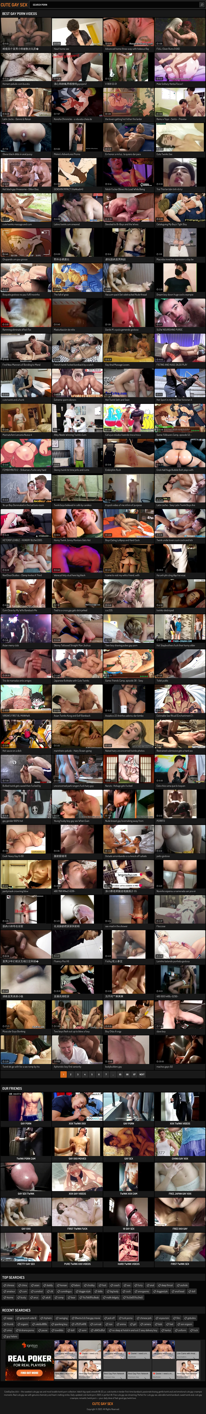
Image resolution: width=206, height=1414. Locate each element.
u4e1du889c (41, 1324)
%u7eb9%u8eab (91, 1297)
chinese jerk (145, 1318)
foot (104, 1285)
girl (134, 1324)
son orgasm (186, 1324)
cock (128, 1291)
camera (147, 1324)
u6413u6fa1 (99, 1330)
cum (24, 1291)
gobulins (191, 1318)
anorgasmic (143, 1291)
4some (10, 1297)
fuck (195, 1330)
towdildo (59, 1330)
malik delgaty (112, 1297)
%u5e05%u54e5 (134, 1297)
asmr (84, 1330)
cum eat (97, 1324)
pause (44, 1330)
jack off (111, 1318)
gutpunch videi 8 (28, 1318)
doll (193, 1291)
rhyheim (48, 1318)
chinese (10, 1285)
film (178, 1318)
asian (36, 1285)
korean (63, 1285)
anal (152, 1285)
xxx (128, 1285)
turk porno (127, 1318)
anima (123, 1324)
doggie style (84, 1291)
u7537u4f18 (80, 1324)
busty (23, 1297)
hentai (168, 1330)
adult (48, 1297)
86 (127, 1074)
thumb (10, 1324)
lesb (160, 1324)
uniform (182, 1330)
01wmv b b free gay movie (87, 1318)
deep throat (167, 1285)
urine (9, 1330)
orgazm (24, 1324)
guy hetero (12, 1336)
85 (120, 1074)
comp (61, 1297)
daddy (50, 1285)
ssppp (10, 1318)
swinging (63, 1318)
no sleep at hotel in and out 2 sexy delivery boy (134, 1330)
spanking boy (61, 1324)
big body (114, 1291)
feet (171, 1324)
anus (35, 1297)
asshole (183, 1285)
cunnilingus (66, 1291)
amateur (11, 1291)
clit (51, 1291)
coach (117, 1285)
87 (134, 1074)
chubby (91, 1285)
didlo (100, 1291)
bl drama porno (26, 1330)
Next (142, 1074)
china (24, 1285)
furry (140, 1285)
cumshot (38, 1291)
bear (73, 1297)
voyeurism (164, 1318)
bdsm (77, 1285)
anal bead (179, 1291)
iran (110, 1324)
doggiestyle (162, 1291)
